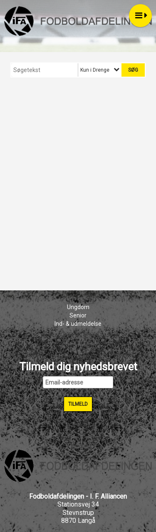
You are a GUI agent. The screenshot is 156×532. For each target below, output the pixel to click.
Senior (78, 315)
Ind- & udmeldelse (78, 323)
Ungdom (78, 307)
